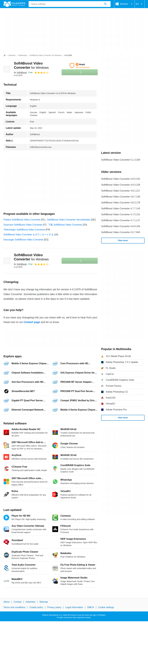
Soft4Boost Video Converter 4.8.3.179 (120, 202)
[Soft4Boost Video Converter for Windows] (46, 55)
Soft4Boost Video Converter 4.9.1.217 (120, 190)
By (20, 72)
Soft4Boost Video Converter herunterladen (68, 219)
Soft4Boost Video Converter (31, 257)
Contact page (32, 322)
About (6, 602)
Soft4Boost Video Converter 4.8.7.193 (120, 196)
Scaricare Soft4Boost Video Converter (22, 224)
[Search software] (105, 4)
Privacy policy (54, 607)
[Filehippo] (14, 4)
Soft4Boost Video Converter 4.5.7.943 (120, 232)
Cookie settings (106, 607)
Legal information (74, 607)
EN (139, 4)
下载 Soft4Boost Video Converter (65, 224)
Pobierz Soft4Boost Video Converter (22, 219)
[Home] (4, 55)
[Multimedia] (22, 55)
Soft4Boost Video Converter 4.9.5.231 (120, 179)
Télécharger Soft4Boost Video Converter (24, 229)
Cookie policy (36, 607)
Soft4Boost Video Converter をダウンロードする (28, 234)
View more (123, 240)
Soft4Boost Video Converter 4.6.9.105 (120, 226)
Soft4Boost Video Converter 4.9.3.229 (120, 185)
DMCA (90, 607)
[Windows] (12, 55)
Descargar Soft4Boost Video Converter (23, 239)
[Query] (70, 4)
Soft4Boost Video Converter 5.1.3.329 (120, 160)
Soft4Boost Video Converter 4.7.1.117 (120, 220)
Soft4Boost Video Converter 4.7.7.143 (120, 208)
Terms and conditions (14, 607)
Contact (18, 602)
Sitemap (43, 602)
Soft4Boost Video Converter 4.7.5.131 (120, 214)
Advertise (30, 602)
